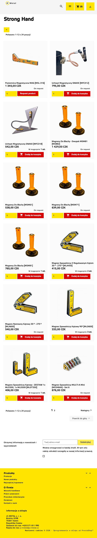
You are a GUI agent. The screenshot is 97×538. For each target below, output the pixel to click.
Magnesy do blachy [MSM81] (19, 266)
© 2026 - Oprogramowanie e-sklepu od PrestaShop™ (68, 530)
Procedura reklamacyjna (14, 497)
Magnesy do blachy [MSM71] (65, 205)
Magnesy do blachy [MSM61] (19, 205)
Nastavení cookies (34, 530)
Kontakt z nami (10, 503)
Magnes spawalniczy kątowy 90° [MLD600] (72, 326)
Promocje (8, 476)
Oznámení (8, 500)
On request (38, 88)
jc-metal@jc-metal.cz (29, 528)
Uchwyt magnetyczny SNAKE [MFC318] (23, 144)
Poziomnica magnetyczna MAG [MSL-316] (25, 83)
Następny (86, 410)
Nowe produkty (10, 479)
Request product (27, 93)
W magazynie (34, 149)
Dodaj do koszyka (77, 93)
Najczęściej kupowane (13, 483)
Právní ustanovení (11, 494)
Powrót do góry (81, 418)
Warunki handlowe (12, 491)
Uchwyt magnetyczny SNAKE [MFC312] (70, 83)
